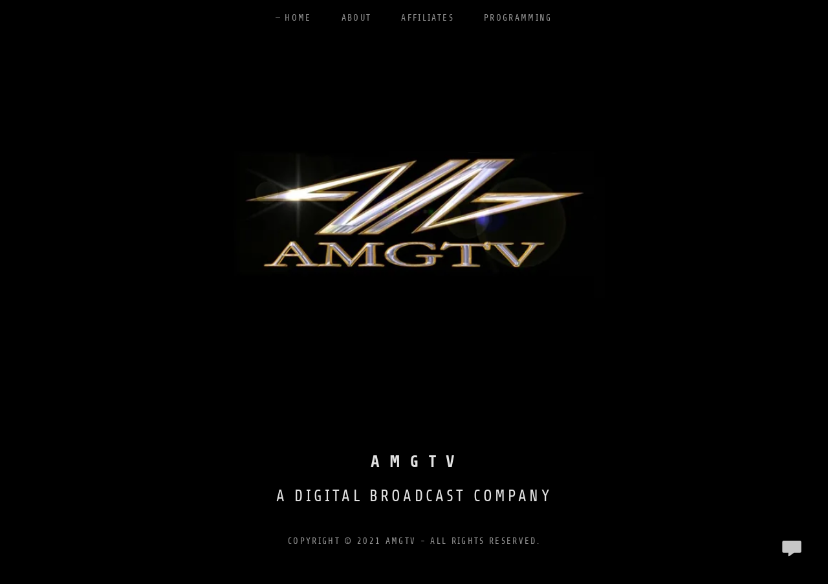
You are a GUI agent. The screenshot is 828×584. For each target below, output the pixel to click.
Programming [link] (518, 18)
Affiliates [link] (427, 18)
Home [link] (298, 18)
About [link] (357, 18)
